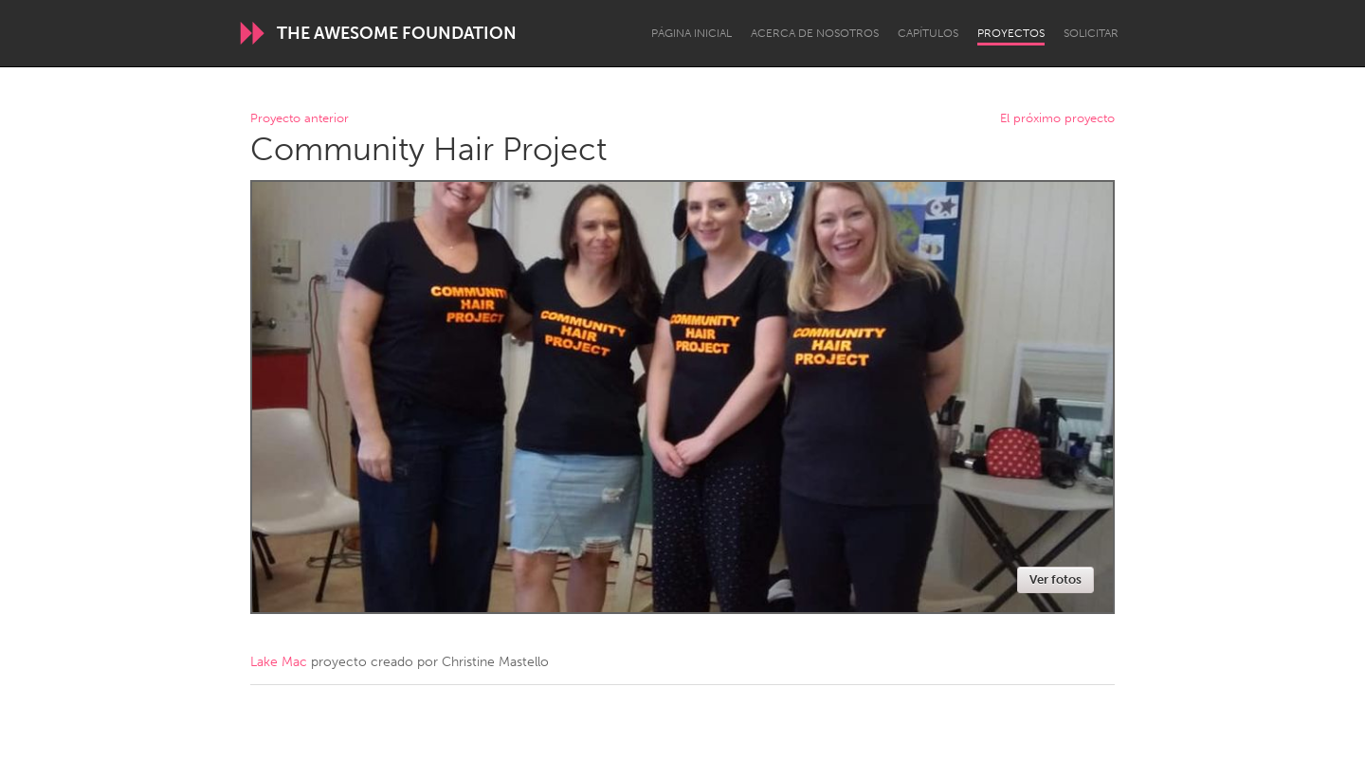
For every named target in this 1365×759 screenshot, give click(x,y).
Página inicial (691, 33)
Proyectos (1011, 33)
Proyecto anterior (299, 119)
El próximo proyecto (1057, 119)
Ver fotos (1055, 579)
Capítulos (928, 33)
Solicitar (1091, 33)
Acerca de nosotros (815, 33)
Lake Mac (278, 662)
